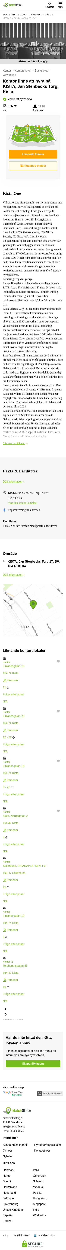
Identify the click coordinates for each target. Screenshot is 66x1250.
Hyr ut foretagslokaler (47, 1144)
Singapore (39, 1204)
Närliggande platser (33, 165)
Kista (47, 15)
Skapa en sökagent (15, 1144)
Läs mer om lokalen (15, 443)
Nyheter (8, 1156)
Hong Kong (40, 1198)
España (7, 1215)
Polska (37, 1192)
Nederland (9, 1192)
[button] (33, 658)
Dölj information (14, 481)
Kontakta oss (42, 1150)
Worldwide (39, 1215)
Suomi (7, 1181)
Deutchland (10, 1187)
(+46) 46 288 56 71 (13, 1130)
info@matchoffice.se (14, 1126)
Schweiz (38, 1181)
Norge (7, 1175)
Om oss (7, 1150)
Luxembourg (10, 1204)
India (36, 1209)
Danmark (8, 1170)
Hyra (14, 15)
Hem (5, 15)
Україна (38, 1187)
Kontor (24, 15)
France (7, 1221)
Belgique (8, 1198)
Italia (36, 1170)
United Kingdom (13, 1209)
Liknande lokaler (33, 154)
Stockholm (36, 15)
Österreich (39, 1175)
